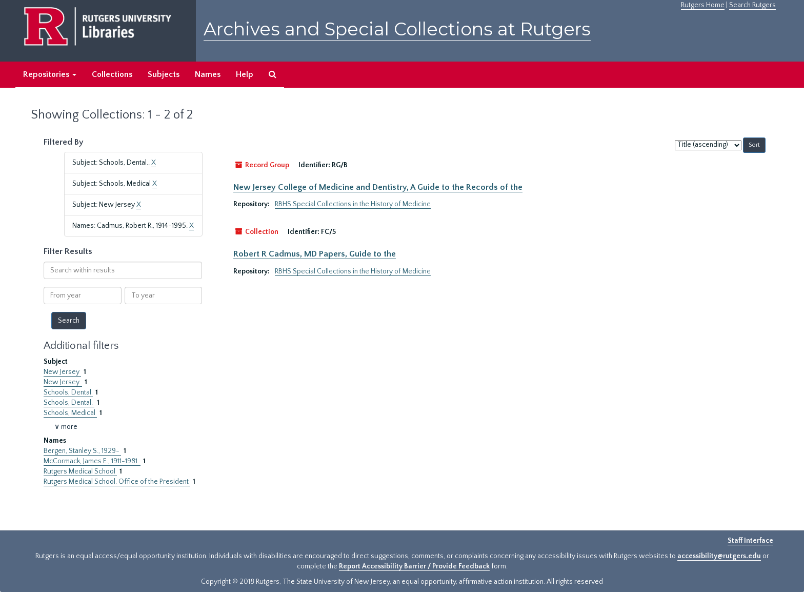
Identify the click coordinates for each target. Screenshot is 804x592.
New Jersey (62, 372)
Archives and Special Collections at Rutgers (397, 29)
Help (244, 74)
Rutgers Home (703, 5)
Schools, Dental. (69, 403)
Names (207, 74)
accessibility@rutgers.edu (719, 556)
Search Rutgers (752, 5)
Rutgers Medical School (80, 471)
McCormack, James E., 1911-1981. (92, 461)
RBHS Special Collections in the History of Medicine (353, 204)
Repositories (49, 74)
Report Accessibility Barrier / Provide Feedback (414, 566)
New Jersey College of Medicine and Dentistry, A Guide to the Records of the (377, 187)
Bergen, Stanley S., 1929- (82, 451)
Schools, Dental (68, 392)
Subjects (163, 74)
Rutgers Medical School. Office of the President (117, 482)
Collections (112, 74)
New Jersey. (63, 382)
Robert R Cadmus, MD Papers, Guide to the (314, 254)
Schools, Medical (70, 413)
